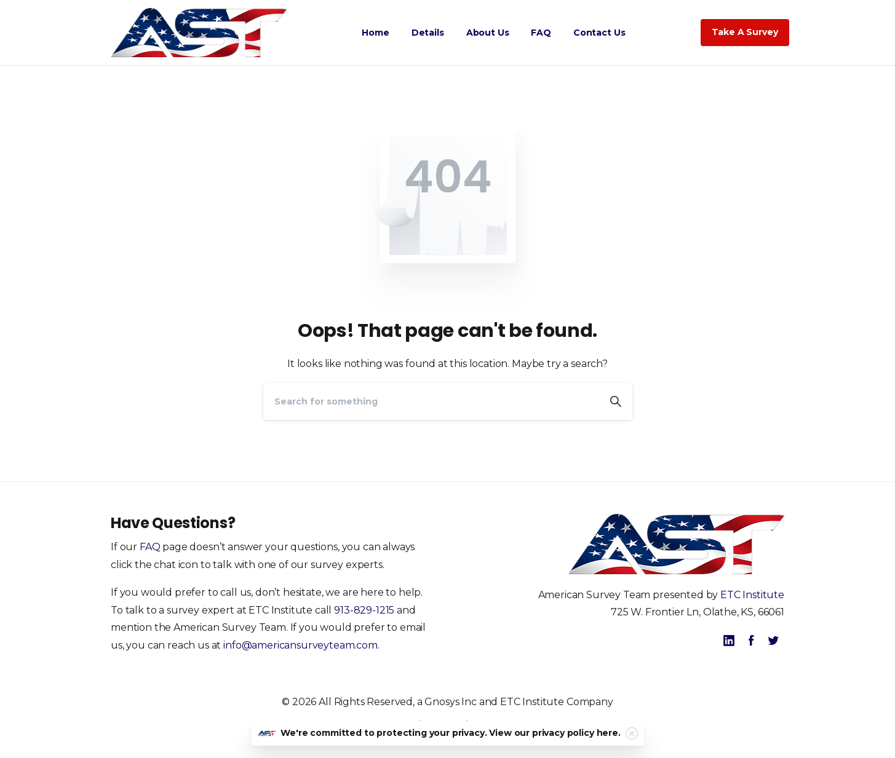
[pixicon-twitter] (773, 640)
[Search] (431, 401)
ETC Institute (752, 595)
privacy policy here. (576, 732)
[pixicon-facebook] (751, 640)
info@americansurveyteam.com (300, 645)
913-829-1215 (364, 610)
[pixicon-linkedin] (729, 640)
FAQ (150, 547)
